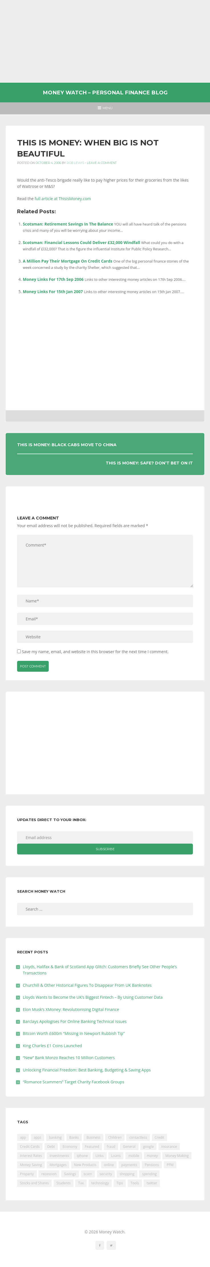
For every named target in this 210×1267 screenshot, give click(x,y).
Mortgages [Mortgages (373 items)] (58, 1164)
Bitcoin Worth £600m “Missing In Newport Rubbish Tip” (74, 1033)
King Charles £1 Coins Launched (52, 1045)
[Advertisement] (105, 41)
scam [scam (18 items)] (88, 1173)
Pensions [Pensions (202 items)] (152, 1164)
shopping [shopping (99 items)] (127, 1173)
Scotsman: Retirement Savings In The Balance (68, 224)
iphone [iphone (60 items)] (82, 1155)
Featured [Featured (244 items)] (92, 1146)
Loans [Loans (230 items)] (116, 1155)
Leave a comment (102, 163)
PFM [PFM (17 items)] (170, 1164)
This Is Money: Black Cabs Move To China (67, 444)
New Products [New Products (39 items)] (85, 1164)
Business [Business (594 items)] (93, 1137)
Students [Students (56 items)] (63, 1183)
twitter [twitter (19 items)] (151, 1183)
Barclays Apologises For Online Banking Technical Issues (75, 1021)
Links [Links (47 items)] (99, 1155)
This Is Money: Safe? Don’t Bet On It (149, 463)
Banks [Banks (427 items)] (74, 1137)
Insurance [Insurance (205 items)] (169, 1146)
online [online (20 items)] (109, 1164)
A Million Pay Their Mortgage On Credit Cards (67, 261)
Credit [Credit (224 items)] (159, 1137)
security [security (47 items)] (106, 1173)
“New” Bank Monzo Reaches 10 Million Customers (69, 1057)
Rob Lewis (75, 163)
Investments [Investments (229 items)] (59, 1155)
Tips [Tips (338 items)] (120, 1183)
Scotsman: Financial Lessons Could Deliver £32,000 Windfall (81, 242)
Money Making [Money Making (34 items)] (177, 1155)
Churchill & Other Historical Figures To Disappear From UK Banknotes (87, 985)
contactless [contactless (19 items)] (138, 1137)
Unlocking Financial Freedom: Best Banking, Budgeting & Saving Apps (87, 1070)
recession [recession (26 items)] (48, 1173)
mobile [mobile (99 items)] (133, 1155)
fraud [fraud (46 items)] (111, 1146)
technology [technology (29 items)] (100, 1183)
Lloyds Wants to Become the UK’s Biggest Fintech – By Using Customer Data (93, 997)
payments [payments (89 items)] (129, 1164)
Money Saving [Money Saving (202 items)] (31, 1164)
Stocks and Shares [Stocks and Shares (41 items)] (34, 1183)
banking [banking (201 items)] (55, 1137)
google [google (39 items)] (148, 1146)
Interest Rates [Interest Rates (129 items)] (31, 1155)
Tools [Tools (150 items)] (135, 1183)
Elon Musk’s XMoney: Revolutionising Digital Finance (71, 1009)
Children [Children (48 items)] (114, 1137)
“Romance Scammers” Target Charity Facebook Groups (73, 1082)
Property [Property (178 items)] (27, 1173)
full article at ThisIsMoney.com (63, 198)
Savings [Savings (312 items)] (70, 1173)
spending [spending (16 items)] (149, 1173)
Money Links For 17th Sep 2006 (53, 279)
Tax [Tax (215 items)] (81, 1183)
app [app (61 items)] (23, 1137)
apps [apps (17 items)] (37, 1137)
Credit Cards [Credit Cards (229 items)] (30, 1146)
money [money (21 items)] (152, 1155)
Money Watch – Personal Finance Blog (105, 92)
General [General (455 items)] (129, 1146)
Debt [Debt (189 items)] (51, 1146)
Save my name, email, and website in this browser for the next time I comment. (95, 651)
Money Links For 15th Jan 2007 (53, 291)
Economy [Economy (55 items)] (70, 1146)
